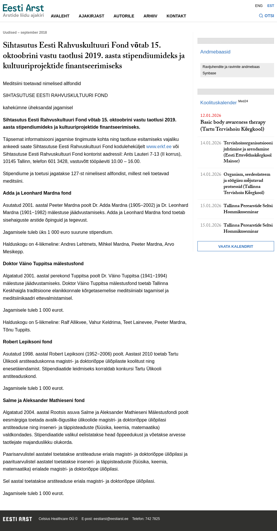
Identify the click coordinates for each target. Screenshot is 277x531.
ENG (259, 6)
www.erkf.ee (159, 146)
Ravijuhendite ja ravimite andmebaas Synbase (231, 70)
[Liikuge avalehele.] (23, 11)
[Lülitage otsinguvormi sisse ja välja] (266, 16)
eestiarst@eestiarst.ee (110, 519)
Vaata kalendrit (235, 246)
